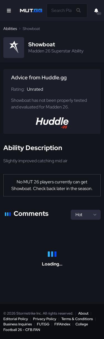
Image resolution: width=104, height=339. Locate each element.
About (83, 313)
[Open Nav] (9, 10)
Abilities (10, 29)
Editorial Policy (15, 319)
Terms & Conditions (77, 319)
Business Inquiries (17, 324)
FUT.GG (43, 324)
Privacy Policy (44, 319)
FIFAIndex (62, 324)
